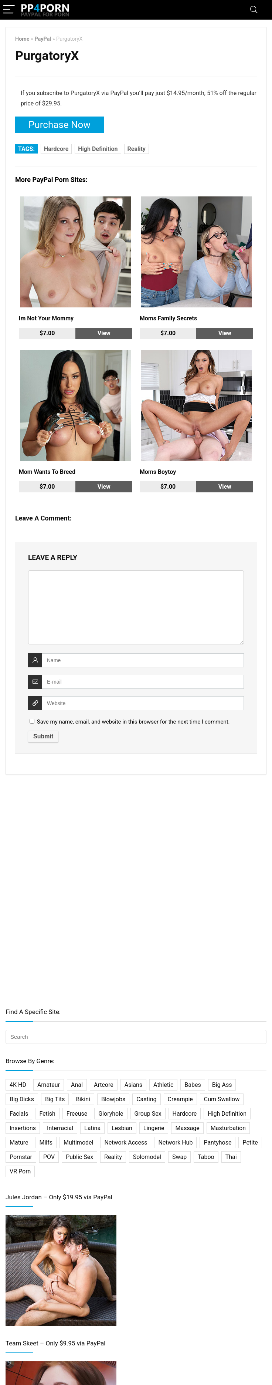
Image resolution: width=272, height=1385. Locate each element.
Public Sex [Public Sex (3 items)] (79, 1156)
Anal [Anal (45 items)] (77, 1084)
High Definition (98, 148)
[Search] (254, 10)
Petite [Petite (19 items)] (250, 1142)
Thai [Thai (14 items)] (231, 1156)
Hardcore (56, 148)
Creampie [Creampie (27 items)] (180, 1099)
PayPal (42, 39)
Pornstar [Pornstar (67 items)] (21, 1156)
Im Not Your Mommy (46, 318)
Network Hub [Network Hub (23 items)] (175, 1142)
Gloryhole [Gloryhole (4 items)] (110, 1113)
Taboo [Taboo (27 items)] (206, 1156)
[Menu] (9, 10)
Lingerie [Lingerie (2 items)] (153, 1128)
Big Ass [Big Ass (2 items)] (222, 1084)
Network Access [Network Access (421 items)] (125, 1142)
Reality (136, 148)
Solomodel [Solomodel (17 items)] (147, 1156)
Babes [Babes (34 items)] (192, 1084)
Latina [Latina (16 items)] (92, 1128)
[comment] (136, 607)
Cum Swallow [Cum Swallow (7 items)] (221, 1099)
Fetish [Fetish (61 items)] (47, 1113)
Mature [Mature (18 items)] (19, 1142)
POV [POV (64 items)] (49, 1156)
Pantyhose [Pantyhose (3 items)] (217, 1142)
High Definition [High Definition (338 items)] (227, 1113)
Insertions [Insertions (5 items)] (23, 1128)
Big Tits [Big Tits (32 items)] (55, 1099)
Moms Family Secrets (168, 318)
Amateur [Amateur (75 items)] (48, 1084)
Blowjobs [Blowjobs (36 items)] (113, 1099)
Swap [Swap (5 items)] (179, 1156)
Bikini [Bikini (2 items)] (83, 1099)
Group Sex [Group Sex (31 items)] (148, 1113)
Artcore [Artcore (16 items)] (103, 1084)
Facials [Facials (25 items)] (19, 1113)
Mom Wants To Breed (47, 471)
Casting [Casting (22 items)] (146, 1099)
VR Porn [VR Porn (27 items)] (20, 1171)
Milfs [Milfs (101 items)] (45, 1142)
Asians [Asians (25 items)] (133, 1084)
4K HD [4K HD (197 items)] (18, 1084)
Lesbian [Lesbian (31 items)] (122, 1128)
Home (22, 39)
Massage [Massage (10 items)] (187, 1128)
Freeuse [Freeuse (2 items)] (77, 1113)
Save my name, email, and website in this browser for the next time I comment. (133, 721)
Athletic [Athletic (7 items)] (163, 1084)
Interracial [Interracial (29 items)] (60, 1128)
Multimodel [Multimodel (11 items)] (78, 1142)
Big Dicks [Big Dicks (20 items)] (22, 1099)
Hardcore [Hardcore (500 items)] (185, 1113)
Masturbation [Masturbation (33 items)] (228, 1128)
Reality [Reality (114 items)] (113, 1156)
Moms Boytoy (158, 471)
